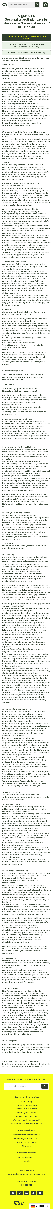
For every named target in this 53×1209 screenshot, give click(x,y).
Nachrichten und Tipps (26, 1142)
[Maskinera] (4, 4)
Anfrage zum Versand (26, 1105)
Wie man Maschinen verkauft (26, 1120)
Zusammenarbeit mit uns (26, 1157)
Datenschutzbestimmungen (26, 1135)
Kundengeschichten (26, 1112)
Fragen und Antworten (26, 1109)
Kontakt (26, 1161)
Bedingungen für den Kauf (26, 1138)
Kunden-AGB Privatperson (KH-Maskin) (26, 53)
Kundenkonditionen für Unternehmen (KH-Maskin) (26, 37)
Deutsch (37, 1206)
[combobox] (39, 1206)
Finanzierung (27, 1101)
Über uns (26, 1146)
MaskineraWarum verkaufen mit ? (26, 1123)
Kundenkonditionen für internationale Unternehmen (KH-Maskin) (26, 46)
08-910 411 (26, 1185)
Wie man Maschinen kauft (27, 1116)
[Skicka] (44, 1086)
